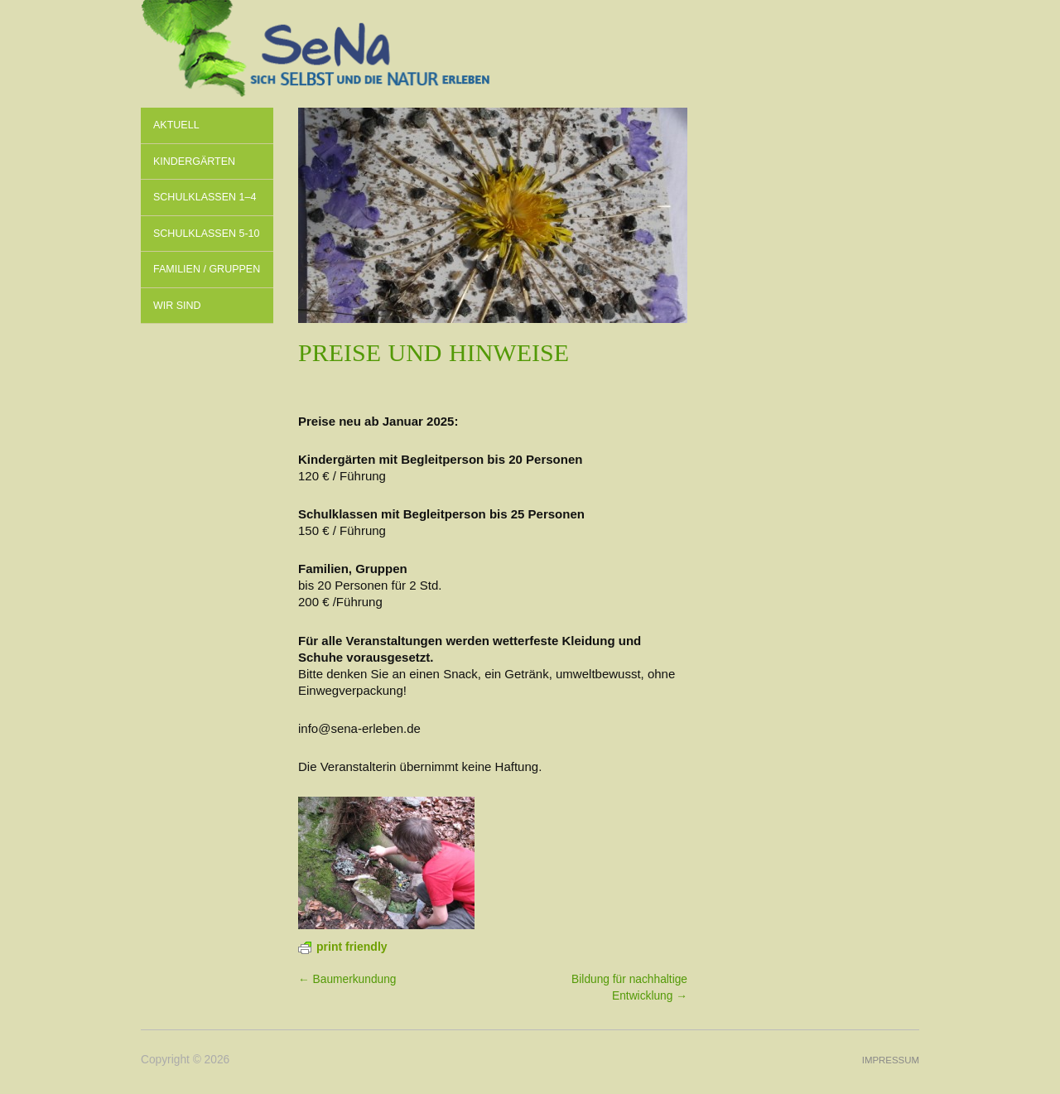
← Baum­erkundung (347, 979)
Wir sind (177, 305)
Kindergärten (194, 161)
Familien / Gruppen (206, 269)
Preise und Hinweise (433, 352)
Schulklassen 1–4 (204, 197)
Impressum (890, 1060)
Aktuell (176, 125)
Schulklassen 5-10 (206, 233)
